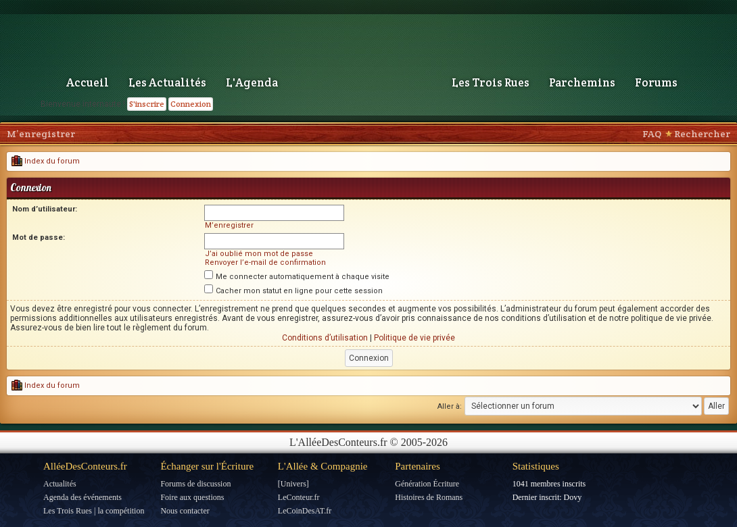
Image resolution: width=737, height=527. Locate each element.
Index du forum (45, 161)
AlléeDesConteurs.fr (85, 466)
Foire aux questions (192, 497)
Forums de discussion (195, 483)
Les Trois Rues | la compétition (93, 511)
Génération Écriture (427, 483)
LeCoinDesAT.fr (304, 511)
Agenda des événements (82, 497)
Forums (656, 82)
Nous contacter (184, 511)
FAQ (651, 134)
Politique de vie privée (414, 338)
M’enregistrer (41, 134)
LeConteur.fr (299, 497)
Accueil (87, 82)
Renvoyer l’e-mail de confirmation (265, 262)
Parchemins (582, 82)
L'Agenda (252, 82)
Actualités (59, 483)
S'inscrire (146, 104)
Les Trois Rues (490, 82)
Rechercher (702, 134)
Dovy (573, 497)
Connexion (190, 104)
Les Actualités (167, 82)
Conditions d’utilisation (325, 338)
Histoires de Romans (428, 497)
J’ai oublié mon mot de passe (259, 253)
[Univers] (293, 483)
